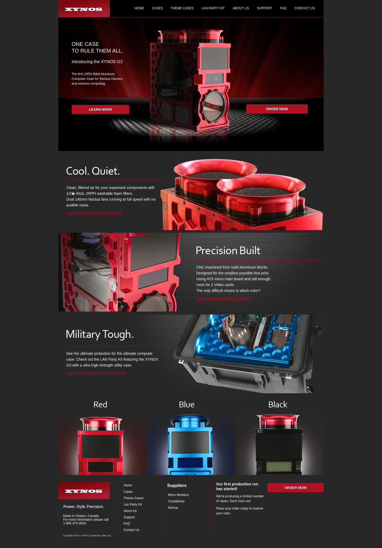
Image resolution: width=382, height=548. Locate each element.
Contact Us (131, 530)
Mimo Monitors (178, 495)
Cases (128, 492)
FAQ (127, 523)
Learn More (100, 109)
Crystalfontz (176, 501)
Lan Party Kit (133, 504)
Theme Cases (134, 498)
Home (128, 485)
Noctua (173, 508)
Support (129, 517)
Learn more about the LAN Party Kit (95, 373)
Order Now (277, 109)
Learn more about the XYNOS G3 (94, 213)
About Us (130, 511)
